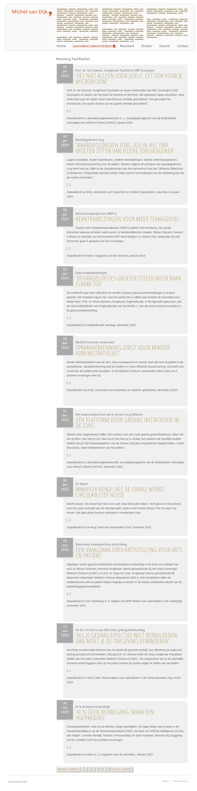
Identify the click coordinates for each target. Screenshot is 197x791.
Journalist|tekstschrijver (92, 46)
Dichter (146, 46)
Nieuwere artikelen (68, 768)
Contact (182, 46)
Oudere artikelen (122, 768)
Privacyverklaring (180, 781)
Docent (164, 46)
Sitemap (165, 781)
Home (61, 46)
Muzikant (127, 46)
